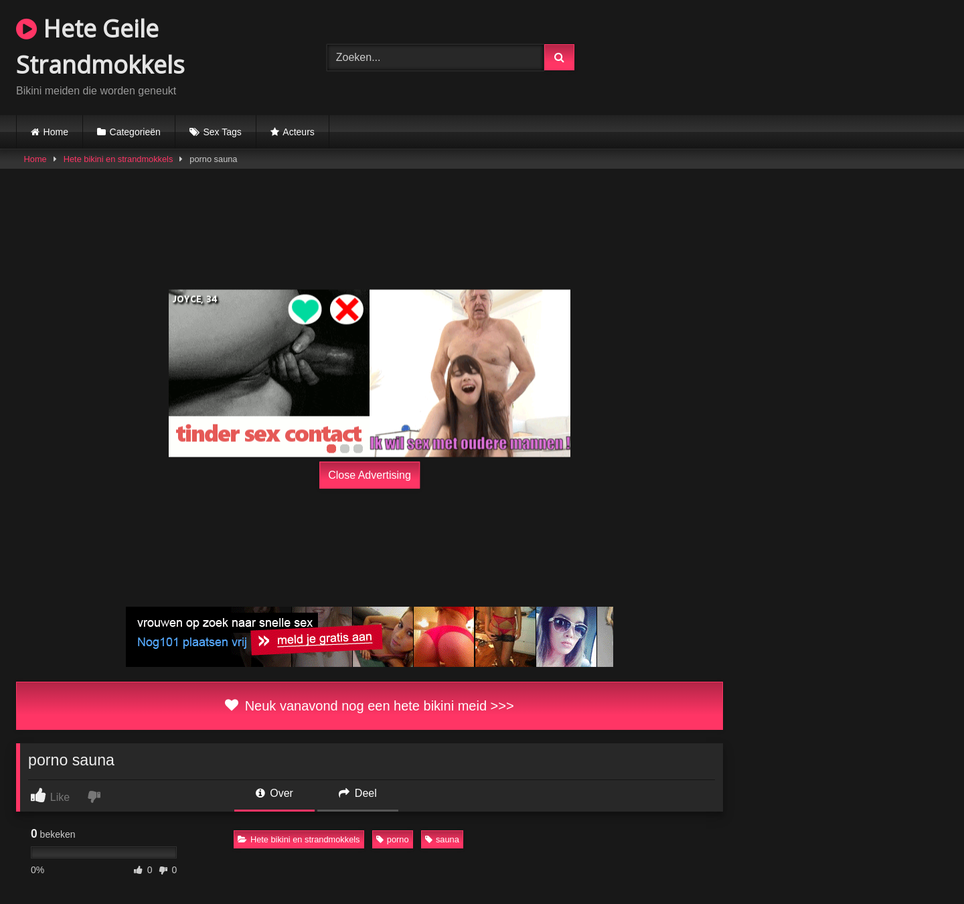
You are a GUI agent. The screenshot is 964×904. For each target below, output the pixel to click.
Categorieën (135, 132)
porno (392, 839)
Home (56, 132)
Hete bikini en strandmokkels (118, 159)
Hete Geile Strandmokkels (100, 46)
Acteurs (298, 132)
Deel (357, 793)
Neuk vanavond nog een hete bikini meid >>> (369, 705)
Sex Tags (222, 132)
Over (274, 793)
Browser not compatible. (792, 55)
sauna (442, 839)
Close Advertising (369, 475)
